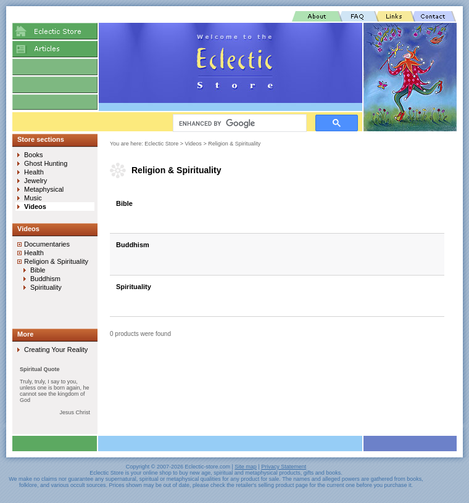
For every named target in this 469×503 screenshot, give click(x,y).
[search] (238, 123)
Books (33, 154)
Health (34, 172)
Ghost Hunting (45, 163)
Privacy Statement (283, 467)
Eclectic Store (161, 144)
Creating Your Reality (56, 349)
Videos (193, 144)
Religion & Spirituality (234, 144)
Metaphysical (44, 189)
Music (33, 198)
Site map (245, 467)
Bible (124, 203)
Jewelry (35, 180)
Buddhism (132, 244)
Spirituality (133, 286)
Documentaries (47, 244)
